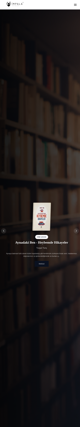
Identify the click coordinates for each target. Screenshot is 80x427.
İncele (42, 264)
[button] (76, 230)
